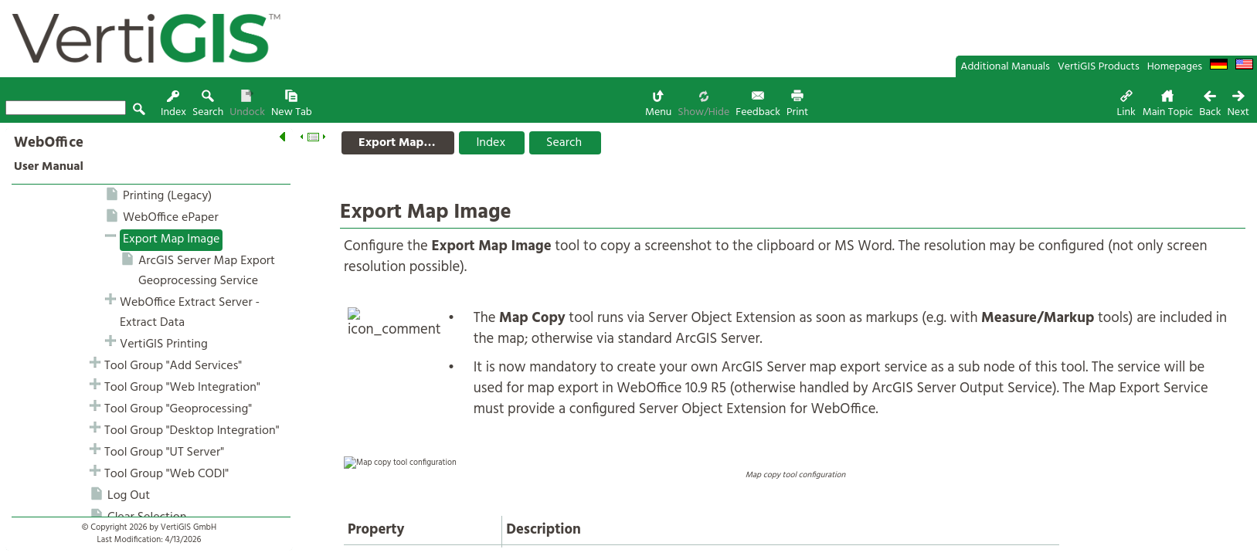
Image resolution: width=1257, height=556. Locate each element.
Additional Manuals (1005, 67)
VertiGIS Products (1099, 67)
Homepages (1174, 67)
